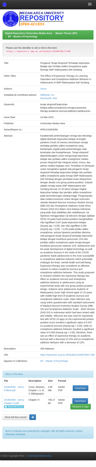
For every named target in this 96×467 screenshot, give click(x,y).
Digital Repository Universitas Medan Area (28, 33)
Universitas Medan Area (38, 455)
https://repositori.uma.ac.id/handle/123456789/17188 (67, 354)
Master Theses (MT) (66, 33)
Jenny (43, 88)
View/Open (80, 388)
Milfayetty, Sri (47, 95)
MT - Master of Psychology (22, 36)
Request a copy (81, 406)
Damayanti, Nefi (48, 98)
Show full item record (15, 417)
